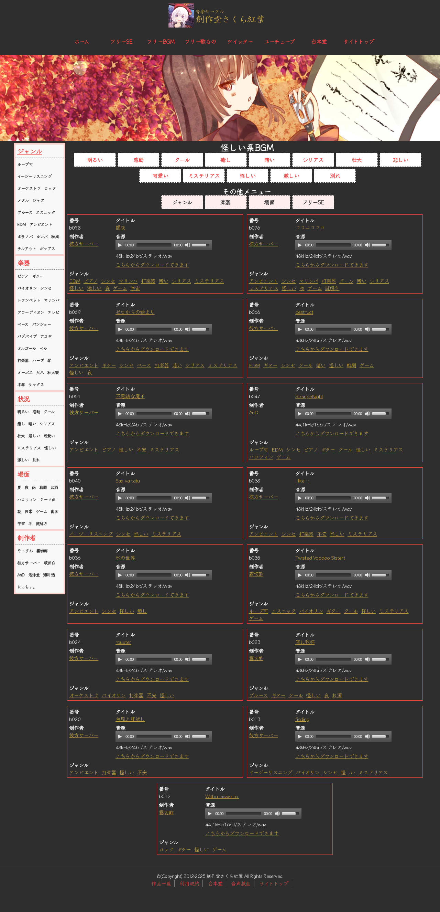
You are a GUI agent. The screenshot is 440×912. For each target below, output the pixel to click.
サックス (36, 384)
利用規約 (189, 883)
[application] (164, 245)
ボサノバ (25, 236)
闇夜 (120, 227)
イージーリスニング (34, 176)
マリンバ (51, 300)
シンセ (46, 288)
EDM (21, 224)
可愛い (49, 435)
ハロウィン (26, 499)
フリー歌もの (200, 41)
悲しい (34, 435)
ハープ (38, 360)
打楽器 (23, 360)
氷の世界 (125, 557)
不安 (141, 449)
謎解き (41, 523)
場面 (23, 474)
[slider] (154, 245)
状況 (23, 398)
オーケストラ (29, 188)
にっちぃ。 (26, 587)
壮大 (21, 435)
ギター (38, 276)
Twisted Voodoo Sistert (320, 557)
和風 (54, 236)
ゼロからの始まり (135, 311)
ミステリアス (29, 447)
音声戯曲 (241, 883)
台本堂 (319, 41)
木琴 (21, 384)
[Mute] (187, 245)
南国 (54, 511)
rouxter (123, 641)
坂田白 (49, 562)
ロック (50, 188)
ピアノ (23, 276)
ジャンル (29, 151)
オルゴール (26, 348)
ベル (43, 348)
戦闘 (43, 487)
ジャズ (38, 200)
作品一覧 (161, 883)
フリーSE (121, 41)
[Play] (120, 245)
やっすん (25, 550)
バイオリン (26, 288)
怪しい (50, 447)
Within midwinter (222, 795)
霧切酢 (42, 550)
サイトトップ (358, 41)
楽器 (23, 262)
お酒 (54, 487)
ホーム (81, 41)
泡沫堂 (34, 574)
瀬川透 (49, 574)
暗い (32, 423)
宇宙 (21, 523)
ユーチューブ (279, 41)
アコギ (46, 336)
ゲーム (41, 511)
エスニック (45, 212)
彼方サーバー (28, 562)
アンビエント (40, 224)
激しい (23, 460)
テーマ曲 (47, 499)
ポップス (47, 248)
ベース (23, 324)
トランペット (28, 300)
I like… (302, 480)
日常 (28, 511)
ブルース (24, 212)
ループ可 (25, 164)
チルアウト (26, 248)
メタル (23, 200)
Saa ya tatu (128, 480)
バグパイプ (26, 336)
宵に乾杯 (305, 641)
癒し (21, 423)
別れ (36, 460)
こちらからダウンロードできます (152, 264)
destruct (304, 311)
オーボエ (25, 372)
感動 (36, 411)
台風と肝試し (130, 718)
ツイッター (240, 41)
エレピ (53, 312)
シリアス (47, 423)
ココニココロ (309, 227)
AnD (21, 574)
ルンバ (42, 236)
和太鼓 (53, 372)
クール (49, 411)
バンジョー (41, 324)
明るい (23, 411)
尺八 (40, 372)
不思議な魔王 (130, 396)
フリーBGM (160, 41)
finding (302, 718)
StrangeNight (309, 396)
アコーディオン (30, 312)
